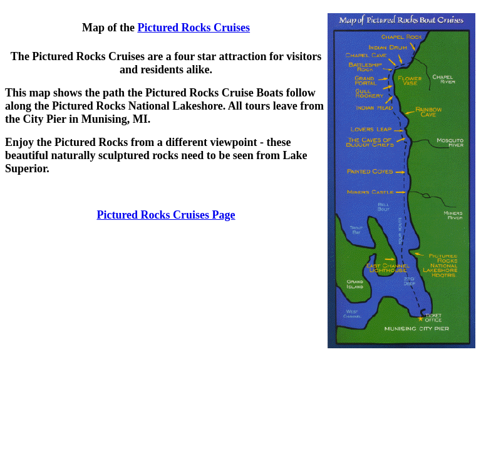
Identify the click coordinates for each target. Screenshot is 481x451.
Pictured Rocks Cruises (193, 27)
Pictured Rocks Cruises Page (165, 215)
